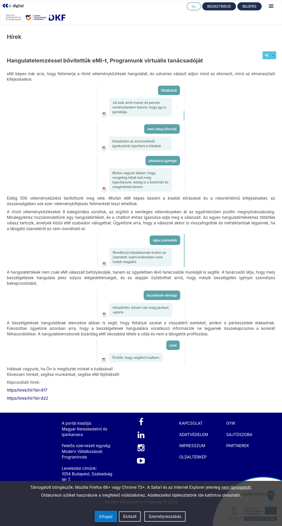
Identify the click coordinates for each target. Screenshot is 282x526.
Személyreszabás (165, 516)
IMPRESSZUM (192, 445)
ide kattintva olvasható (219, 495)
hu (194, 6)
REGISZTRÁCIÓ (219, 6)
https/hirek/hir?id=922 (27, 398)
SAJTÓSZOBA (239, 434)
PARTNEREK (237, 445)
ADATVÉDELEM (193, 434)
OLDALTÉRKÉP (193, 457)
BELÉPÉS (249, 6)
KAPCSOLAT (191, 423)
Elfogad (105, 516)
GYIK (231, 423)
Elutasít (129, 516)
